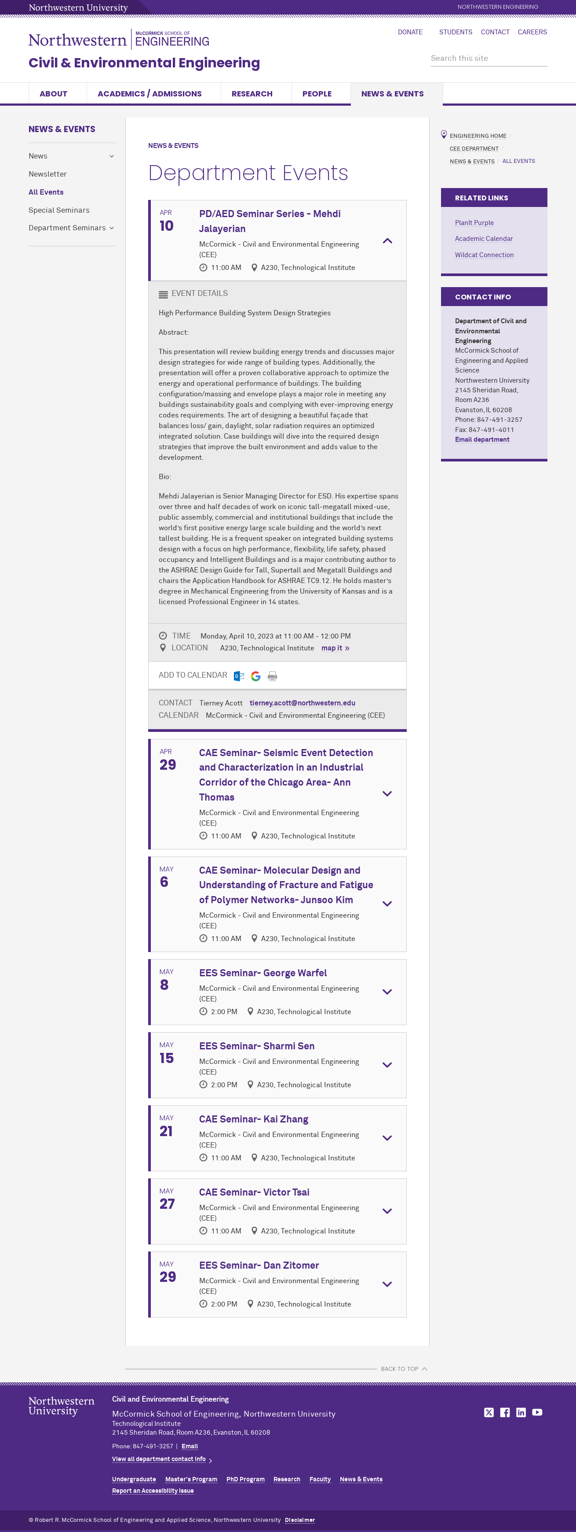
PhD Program (245, 1480)
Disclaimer (300, 1520)
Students (456, 33)
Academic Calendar (484, 239)
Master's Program (191, 1480)
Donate (410, 33)
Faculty (320, 1480)
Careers (532, 33)
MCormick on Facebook (503, 1412)
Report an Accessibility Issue (153, 1491)
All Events (46, 192)
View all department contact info (159, 1459)
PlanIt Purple (474, 223)
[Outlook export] (239, 676)
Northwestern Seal (70, 1420)
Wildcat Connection (484, 255)
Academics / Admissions (154, 93)
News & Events (396, 93)
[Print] (272, 676)
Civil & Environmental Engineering (144, 63)
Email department (482, 439)
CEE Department (474, 148)
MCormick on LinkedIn (520, 1412)
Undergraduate (134, 1480)
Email (190, 1446)
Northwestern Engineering (498, 7)
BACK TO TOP (399, 1369)
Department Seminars (67, 228)
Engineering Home (478, 136)
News (38, 156)
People (321, 93)
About (58, 93)
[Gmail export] (256, 676)
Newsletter (48, 174)
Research (256, 93)
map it (331, 648)
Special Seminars (59, 210)
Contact (495, 33)
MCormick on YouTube (537, 1412)
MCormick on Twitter (487, 1412)
